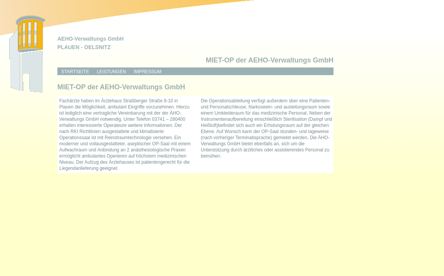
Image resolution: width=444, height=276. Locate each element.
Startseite (75, 71)
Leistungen (111, 71)
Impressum (148, 71)
